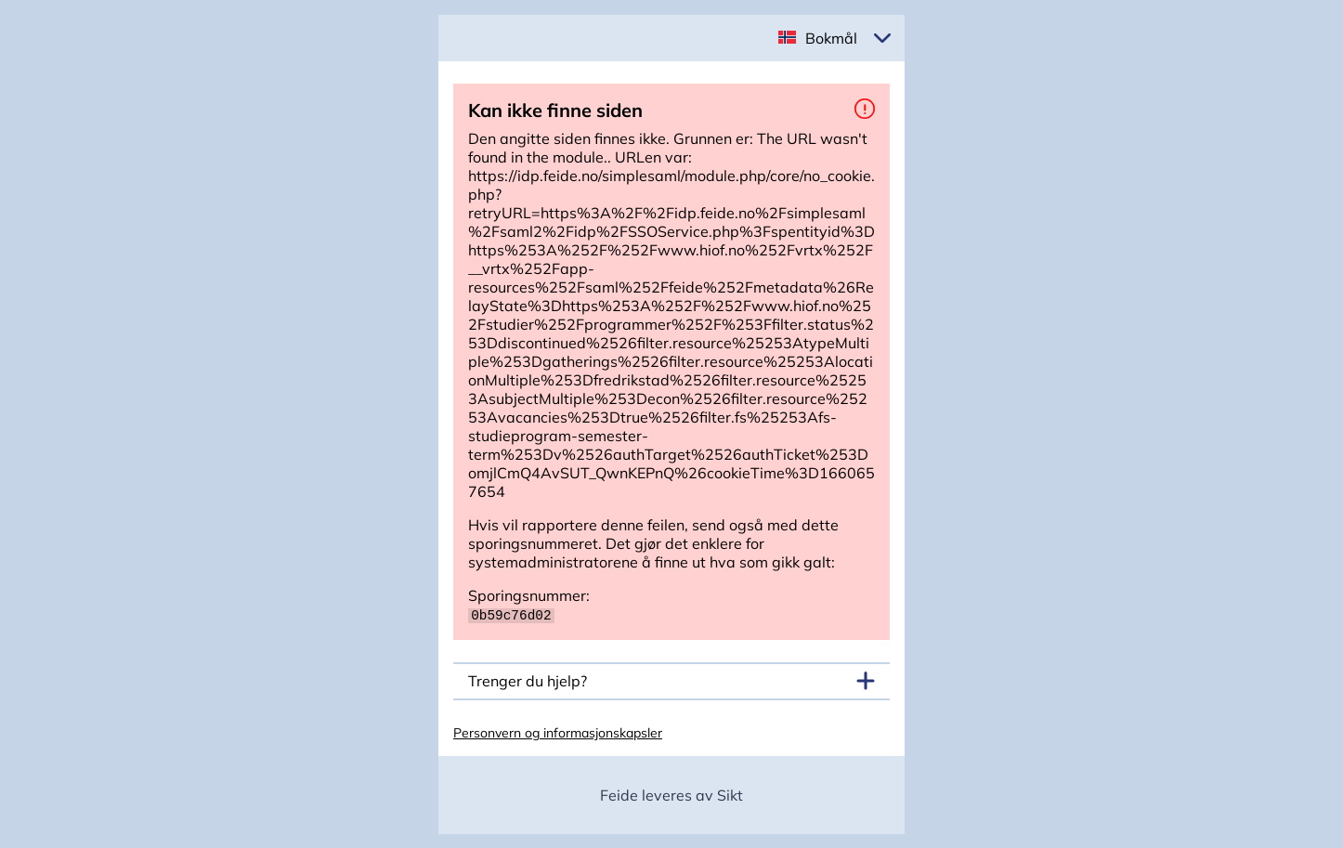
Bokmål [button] (831, 38)
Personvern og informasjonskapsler (557, 732)
